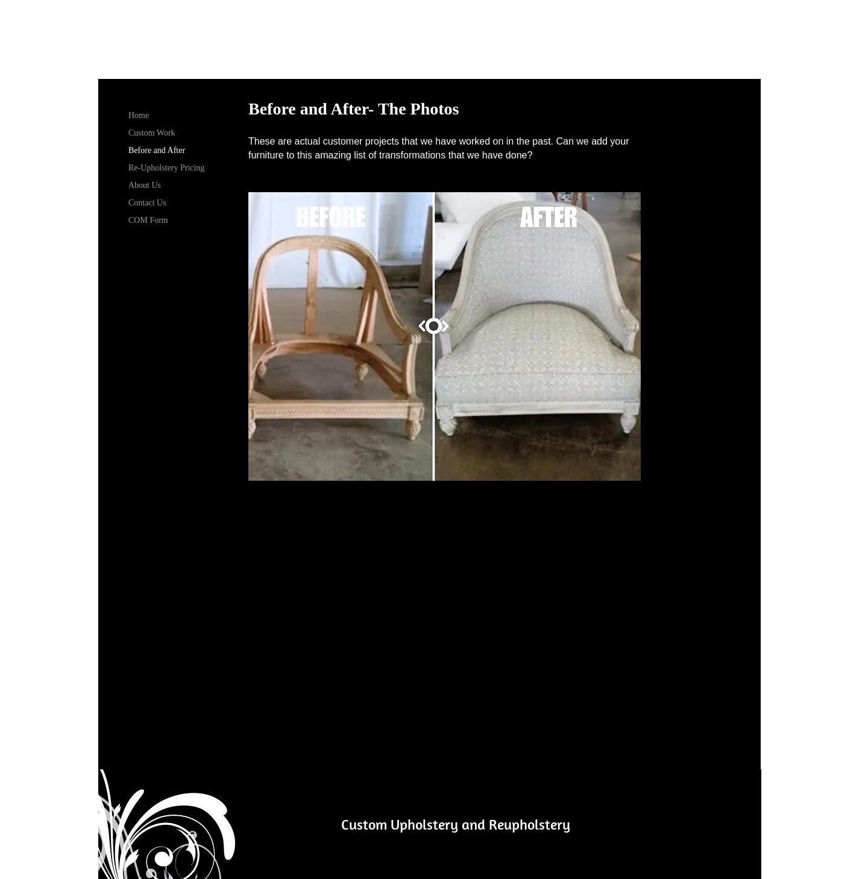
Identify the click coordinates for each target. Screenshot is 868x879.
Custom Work (151, 132)
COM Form (148, 220)
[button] (444, 336)
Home (138, 115)
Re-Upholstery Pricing (166, 167)
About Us (144, 185)
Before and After (156, 150)
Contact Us (147, 202)
